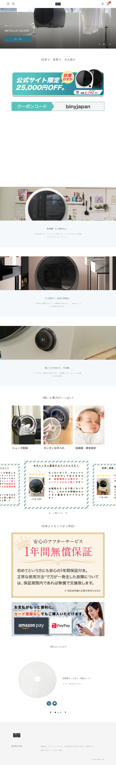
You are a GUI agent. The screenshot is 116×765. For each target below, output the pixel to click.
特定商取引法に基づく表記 (74, 746)
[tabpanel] (58, 680)
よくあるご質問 (56, 750)
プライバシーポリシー (56, 746)
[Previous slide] (99, 44)
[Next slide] (66, 513)
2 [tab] (58, 712)
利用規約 (44, 746)
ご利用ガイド (89, 746)
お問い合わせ (45, 750)
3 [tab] (60, 712)
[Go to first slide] (110, 44)
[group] (58, 24)
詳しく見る (18, 39)
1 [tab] (55, 712)
